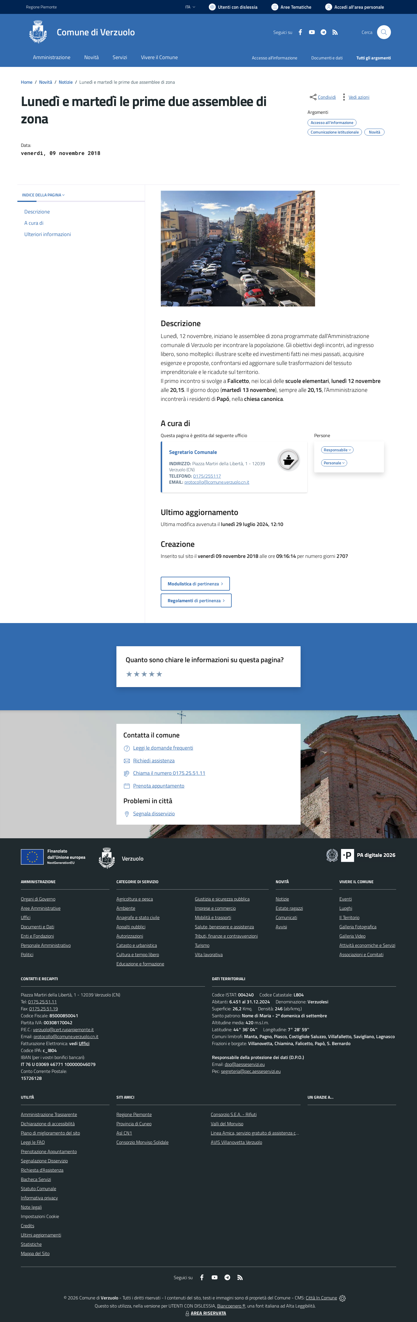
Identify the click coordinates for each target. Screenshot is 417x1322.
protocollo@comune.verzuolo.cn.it (216, 482)
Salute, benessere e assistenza (224, 926)
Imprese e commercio (215, 908)
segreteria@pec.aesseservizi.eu (251, 1071)
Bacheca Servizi (36, 1179)
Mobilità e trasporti (213, 917)
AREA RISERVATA (205, 1313)
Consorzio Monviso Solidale (142, 1142)
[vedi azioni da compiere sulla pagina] (354, 97)
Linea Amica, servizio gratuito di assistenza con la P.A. (262, 1132)
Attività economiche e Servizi (367, 945)
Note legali (31, 1207)
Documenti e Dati (37, 926)
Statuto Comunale (38, 1188)
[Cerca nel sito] (384, 32)
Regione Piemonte (134, 1114)
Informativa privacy (39, 1197)
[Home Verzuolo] (80, 32)
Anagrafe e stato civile (138, 917)
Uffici (25, 917)
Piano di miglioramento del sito (50, 1132)
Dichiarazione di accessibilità (48, 1123)
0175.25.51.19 (43, 1008)
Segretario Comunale (193, 452)
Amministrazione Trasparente (49, 1114)
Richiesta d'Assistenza (42, 1169)
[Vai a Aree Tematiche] (291, 7)
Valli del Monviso (227, 1123)
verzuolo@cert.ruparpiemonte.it (63, 1029)
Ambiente (125, 908)
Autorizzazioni (129, 935)
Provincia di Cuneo (133, 1123)
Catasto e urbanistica (136, 945)
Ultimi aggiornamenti (41, 1234)
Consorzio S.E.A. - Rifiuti (234, 1114)
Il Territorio (349, 917)
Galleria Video (352, 935)
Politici (27, 954)
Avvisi (281, 926)
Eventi (345, 898)
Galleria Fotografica (357, 926)
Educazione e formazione (140, 963)
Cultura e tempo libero (137, 954)
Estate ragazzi (289, 908)
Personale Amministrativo (46, 945)
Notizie (66, 81)
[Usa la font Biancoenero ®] (233, 7)
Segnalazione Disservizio (44, 1160)
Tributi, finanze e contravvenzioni (226, 935)
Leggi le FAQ (33, 1142)
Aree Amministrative (41, 908)
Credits (27, 1225)
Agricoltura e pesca (134, 898)
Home (26, 81)
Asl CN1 (124, 1132)
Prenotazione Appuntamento (49, 1151)
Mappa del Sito (35, 1253)
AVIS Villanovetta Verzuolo (236, 1142)
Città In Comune (321, 1297)
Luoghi (345, 908)
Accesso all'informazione (274, 57)
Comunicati (286, 917)
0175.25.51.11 (42, 1001)
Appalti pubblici (130, 926)
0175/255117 (207, 475)
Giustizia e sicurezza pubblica (222, 898)
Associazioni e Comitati (361, 954)
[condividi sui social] (322, 97)
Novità (45, 81)
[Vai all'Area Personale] (354, 7)
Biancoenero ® (231, 1305)
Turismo (202, 945)
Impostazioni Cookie (40, 1216)
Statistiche (31, 1244)
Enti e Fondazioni (37, 935)
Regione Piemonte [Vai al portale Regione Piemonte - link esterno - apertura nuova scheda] (41, 7)
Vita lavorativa (209, 954)
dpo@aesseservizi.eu (245, 1064)
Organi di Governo (38, 898)
